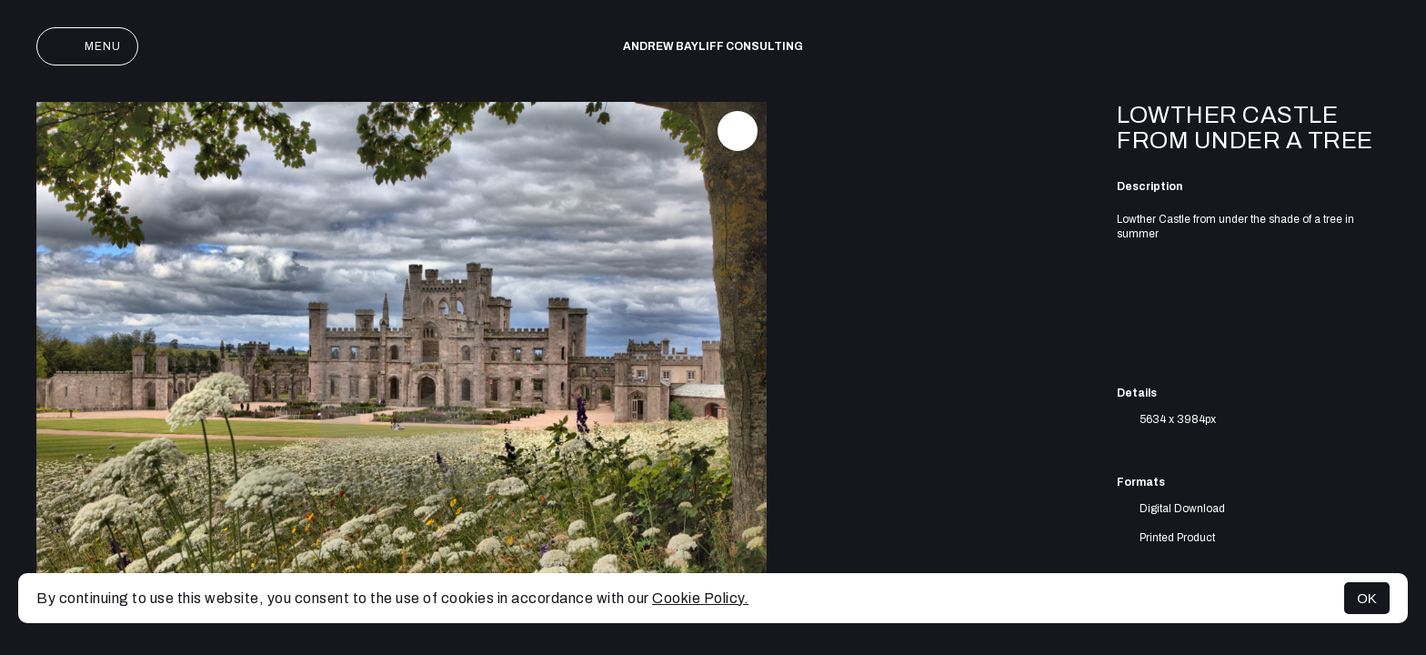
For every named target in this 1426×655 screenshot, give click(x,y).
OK (1367, 598)
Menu (87, 46)
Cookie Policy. (700, 598)
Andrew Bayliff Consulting (713, 46)
